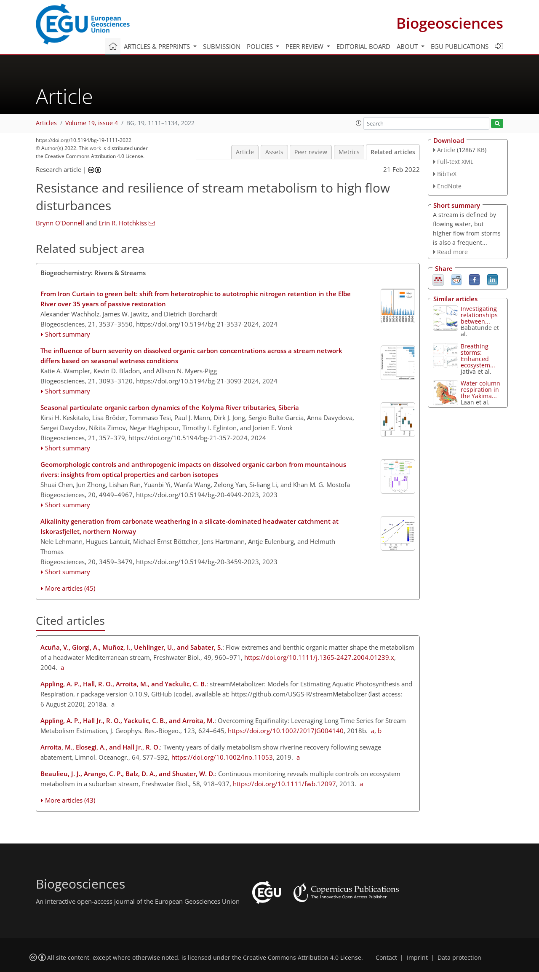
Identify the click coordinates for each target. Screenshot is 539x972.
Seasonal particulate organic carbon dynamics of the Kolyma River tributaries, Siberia (169, 407)
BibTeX (446, 174)
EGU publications (459, 46)
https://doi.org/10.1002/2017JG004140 (286, 730)
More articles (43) (70, 800)
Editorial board (363, 46)
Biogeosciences (449, 23)
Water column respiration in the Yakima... (480, 389)
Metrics (349, 152)
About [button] (408, 46)
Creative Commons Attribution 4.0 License (302, 957)
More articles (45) (70, 588)
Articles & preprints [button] (158, 46)
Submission (221, 46)
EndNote (449, 186)
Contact (386, 957)
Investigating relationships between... (479, 315)
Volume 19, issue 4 (91, 123)
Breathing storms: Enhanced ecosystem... (478, 355)
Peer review (310, 152)
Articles (46, 123)
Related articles (393, 152)
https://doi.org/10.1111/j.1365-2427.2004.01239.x (319, 657)
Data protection (459, 957)
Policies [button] (261, 46)
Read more (452, 252)
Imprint (417, 957)
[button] (359, 123)
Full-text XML (455, 162)
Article (245, 152)
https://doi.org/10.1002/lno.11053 (222, 757)
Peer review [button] (305, 46)
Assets (274, 152)
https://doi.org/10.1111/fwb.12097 (284, 783)
